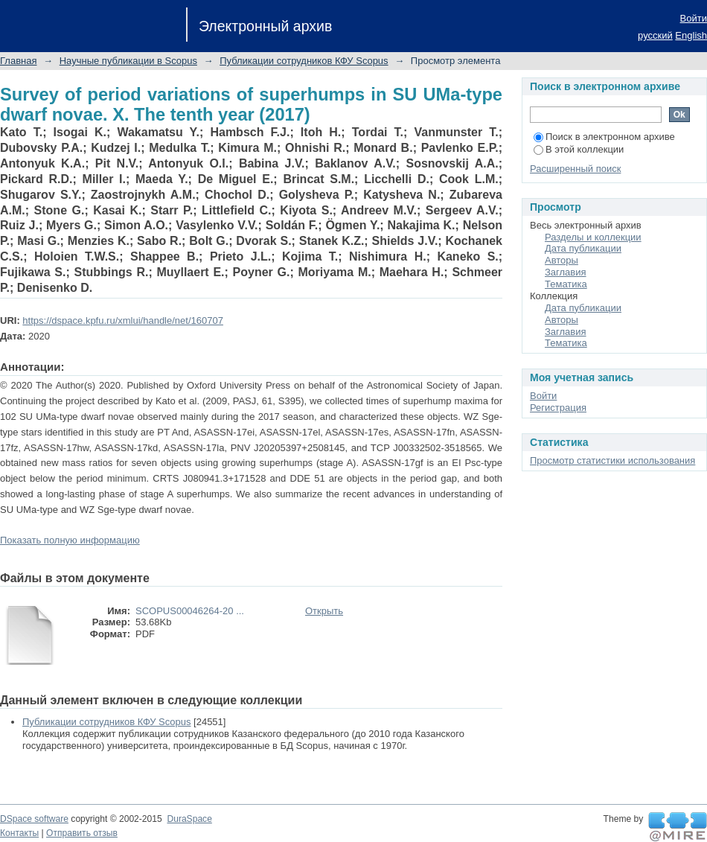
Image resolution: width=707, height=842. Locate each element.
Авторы (561, 260)
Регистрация (558, 407)
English (691, 35)
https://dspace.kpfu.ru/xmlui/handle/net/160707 (122, 320)
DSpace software (34, 819)
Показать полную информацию (70, 540)
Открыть (324, 610)
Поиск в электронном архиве (604, 136)
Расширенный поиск (575, 168)
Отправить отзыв (82, 833)
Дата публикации (583, 248)
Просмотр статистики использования (612, 460)
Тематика (566, 284)
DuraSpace (189, 819)
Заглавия (565, 272)
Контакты (19, 833)
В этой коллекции (579, 149)
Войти (693, 18)
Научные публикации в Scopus (128, 60)
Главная (18, 60)
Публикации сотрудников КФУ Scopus (304, 60)
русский (655, 35)
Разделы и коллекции (593, 237)
